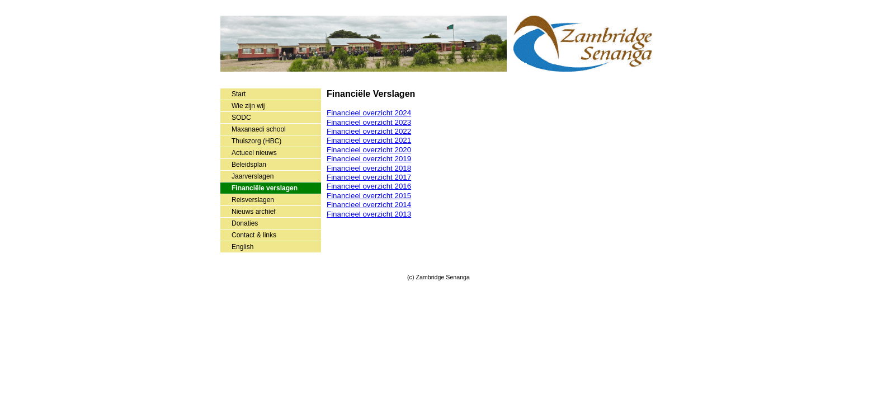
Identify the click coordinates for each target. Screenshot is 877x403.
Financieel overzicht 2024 (369, 113)
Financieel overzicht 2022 (369, 131)
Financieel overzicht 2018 (369, 168)
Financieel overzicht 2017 (369, 177)
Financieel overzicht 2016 (369, 186)
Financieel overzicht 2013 (369, 214)
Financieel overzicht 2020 (369, 150)
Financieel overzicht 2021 (369, 140)
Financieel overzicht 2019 (369, 158)
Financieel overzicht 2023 (369, 122)
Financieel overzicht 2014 (369, 204)
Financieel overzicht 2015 (369, 195)
